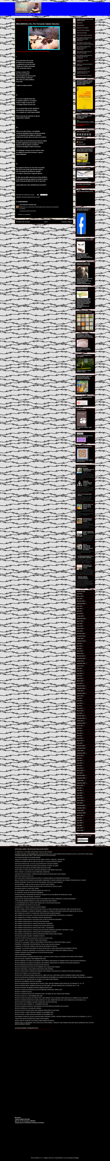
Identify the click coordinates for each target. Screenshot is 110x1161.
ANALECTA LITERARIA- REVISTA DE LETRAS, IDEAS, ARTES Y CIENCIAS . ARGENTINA (40, 859)
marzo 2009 (79, 798)
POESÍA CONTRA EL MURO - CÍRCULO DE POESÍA (88, 533)
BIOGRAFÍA (79, 22)
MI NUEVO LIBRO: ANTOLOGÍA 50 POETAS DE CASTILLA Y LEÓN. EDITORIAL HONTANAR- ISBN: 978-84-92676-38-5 (48, 909)
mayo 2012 (79, 703)
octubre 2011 (80, 720)
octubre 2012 (80, 690)
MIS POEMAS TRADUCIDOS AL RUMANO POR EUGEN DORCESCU (84, 39)
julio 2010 (79, 758)
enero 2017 (79, 598)
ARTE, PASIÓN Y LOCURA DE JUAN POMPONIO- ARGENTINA (32, 872)
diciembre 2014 (80, 633)
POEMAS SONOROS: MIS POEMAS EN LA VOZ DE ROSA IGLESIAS (34, 952)
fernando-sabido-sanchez (29, 197)
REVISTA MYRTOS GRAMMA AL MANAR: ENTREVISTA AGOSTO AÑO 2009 (36, 1002)
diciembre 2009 (80, 775)
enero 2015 (79, 631)
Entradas (80, 838)
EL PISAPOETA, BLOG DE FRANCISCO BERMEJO (29, 892)
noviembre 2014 (81, 636)
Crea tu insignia (79, 235)
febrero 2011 (80, 740)
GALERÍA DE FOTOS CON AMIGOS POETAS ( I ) (83, 68)
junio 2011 (79, 730)
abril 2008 (79, 825)
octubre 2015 (80, 616)
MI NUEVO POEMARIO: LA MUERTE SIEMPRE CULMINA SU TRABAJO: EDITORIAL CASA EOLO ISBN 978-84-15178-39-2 (49, 911)
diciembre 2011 (80, 715)
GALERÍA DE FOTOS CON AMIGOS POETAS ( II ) (83, 72)
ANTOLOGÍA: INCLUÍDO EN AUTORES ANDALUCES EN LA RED (33, 867)
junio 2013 (79, 671)
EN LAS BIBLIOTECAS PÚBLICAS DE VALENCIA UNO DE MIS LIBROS (88, 547)
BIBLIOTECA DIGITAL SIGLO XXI (24, 876)
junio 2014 (79, 646)
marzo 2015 (79, 626)
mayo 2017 (79, 593)
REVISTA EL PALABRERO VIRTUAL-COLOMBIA (28, 981)
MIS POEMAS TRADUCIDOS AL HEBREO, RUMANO (84, 52)
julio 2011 (79, 728)
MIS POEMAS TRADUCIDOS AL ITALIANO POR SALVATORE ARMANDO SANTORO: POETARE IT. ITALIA (44, 929)
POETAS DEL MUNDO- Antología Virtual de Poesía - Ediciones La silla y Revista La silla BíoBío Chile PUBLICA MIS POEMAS (49, 956)
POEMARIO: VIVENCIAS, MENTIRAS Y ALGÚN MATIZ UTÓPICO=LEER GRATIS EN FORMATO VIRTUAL (44, 950)
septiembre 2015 (81, 618)
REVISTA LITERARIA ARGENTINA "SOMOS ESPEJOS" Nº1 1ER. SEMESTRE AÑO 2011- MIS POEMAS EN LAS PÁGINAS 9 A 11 (50, 1000)
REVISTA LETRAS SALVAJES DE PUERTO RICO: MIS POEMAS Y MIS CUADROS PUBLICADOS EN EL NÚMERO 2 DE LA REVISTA (51, 998)
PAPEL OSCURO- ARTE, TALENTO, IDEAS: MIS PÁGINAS (31, 940)
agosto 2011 (80, 725)
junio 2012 (79, 700)
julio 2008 (79, 817)
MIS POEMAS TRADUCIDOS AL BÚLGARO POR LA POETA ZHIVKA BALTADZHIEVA (38, 919)
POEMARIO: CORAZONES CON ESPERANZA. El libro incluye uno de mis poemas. (37, 944)
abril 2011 (79, 735)
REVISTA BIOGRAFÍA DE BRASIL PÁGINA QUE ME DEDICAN (32, 965)
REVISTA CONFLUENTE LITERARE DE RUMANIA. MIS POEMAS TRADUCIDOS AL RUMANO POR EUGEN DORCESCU (48, 971)
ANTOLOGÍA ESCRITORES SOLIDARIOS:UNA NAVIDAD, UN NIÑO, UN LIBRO (36, 865)
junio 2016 (79, 606)
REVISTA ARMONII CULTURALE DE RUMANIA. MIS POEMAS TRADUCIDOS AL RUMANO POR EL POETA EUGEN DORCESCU (50, 960)
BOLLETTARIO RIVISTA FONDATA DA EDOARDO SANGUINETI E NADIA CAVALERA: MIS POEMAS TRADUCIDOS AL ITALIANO (50, 880)
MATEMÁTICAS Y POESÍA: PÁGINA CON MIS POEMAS (30, 907)
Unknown (80, 142)
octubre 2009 (80, 780)
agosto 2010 (80, 755)
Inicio (46, 222)
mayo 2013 (79, 673)
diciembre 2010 (80, 745)
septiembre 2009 (81, 783)
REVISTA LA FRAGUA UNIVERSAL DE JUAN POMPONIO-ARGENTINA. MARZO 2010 (38, 989)
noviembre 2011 (81, 718)
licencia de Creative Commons (85, 436)
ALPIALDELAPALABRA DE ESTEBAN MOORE (28, 857)
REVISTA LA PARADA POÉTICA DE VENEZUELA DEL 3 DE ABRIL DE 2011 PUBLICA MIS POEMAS (42, 993)
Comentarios (81, 841)
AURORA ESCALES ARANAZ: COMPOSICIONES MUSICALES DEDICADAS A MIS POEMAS (40, 874)
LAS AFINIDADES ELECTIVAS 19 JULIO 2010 (27, 905)
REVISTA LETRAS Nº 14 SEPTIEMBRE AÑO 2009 (28, 996)
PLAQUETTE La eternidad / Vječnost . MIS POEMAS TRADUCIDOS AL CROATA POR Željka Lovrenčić (43, 942)
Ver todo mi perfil (81, 144)
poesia (38, 197)
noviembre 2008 (81, 808)
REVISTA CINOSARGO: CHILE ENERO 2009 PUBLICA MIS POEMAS (34, 969)
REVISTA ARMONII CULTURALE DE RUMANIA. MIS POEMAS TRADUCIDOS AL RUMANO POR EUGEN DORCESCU (47, 962)
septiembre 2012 (81, 693)
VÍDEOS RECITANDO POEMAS (84, 35)
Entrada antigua (67, 222)
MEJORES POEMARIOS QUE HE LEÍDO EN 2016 (88, 470)
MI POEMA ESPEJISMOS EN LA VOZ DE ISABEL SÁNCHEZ (86, 557)
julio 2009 (79, 788)
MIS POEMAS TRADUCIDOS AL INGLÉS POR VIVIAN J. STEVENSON (34, 927)
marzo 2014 (79, 651)
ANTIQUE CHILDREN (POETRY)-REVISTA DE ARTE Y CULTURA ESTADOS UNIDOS (38, 861)
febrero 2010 (80, 770)
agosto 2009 (80, 785)
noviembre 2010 (81, 748)
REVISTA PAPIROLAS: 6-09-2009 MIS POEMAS (28, 1008)
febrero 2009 (80, 800)
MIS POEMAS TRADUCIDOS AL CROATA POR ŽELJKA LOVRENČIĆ (84, 57)
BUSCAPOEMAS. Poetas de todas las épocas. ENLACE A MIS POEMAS (34, 884)
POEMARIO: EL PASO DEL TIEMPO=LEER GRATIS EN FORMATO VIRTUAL (36, 946)
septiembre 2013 (81, 663)
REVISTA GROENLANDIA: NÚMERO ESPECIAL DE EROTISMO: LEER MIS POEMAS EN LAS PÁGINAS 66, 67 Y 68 (47, 985)
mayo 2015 (79, 623)
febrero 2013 (80, 680)
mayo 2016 (79, 608)
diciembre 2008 (80, 805)
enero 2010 (79, 773)
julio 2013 (79, 668)
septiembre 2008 (81, 812)
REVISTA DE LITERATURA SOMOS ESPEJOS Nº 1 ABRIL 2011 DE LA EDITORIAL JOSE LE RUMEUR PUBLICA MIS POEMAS (50, 975)
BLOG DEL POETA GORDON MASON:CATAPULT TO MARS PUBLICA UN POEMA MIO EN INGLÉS (42, 878)
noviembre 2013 (81, 658)
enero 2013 (79, 683)
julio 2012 (79, 698)
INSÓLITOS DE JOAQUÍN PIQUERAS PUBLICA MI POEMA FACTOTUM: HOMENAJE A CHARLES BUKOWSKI (45, 898)
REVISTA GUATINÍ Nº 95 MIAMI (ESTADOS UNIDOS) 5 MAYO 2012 (33, 987)
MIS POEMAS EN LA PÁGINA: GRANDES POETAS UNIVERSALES (33, 917)
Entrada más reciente (23, 222)
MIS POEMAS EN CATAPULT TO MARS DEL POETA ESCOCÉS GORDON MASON (38, 913)
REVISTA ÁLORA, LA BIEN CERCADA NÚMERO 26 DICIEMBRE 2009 (34, 1012)
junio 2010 (79, 760)
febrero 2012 (80, 710)
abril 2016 (79, 611)
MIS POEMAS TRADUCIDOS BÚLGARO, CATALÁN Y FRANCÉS (85, 43)
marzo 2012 (79, 708)
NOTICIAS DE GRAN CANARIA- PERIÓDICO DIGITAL (30, 936)
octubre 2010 (80, 750)
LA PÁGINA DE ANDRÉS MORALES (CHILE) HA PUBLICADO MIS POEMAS (36, 901)
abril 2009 (79, 795)
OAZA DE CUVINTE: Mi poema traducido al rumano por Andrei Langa (33, 938)
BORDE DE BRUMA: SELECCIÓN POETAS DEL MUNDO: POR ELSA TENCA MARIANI (39, 882)
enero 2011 (79, 743)
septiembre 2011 (81, 723)
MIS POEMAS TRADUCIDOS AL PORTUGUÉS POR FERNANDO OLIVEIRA (36, 932)
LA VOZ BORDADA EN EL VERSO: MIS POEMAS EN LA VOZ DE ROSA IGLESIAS (37, 903)
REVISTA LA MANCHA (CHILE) (23, 991)
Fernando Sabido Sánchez (82, 212)
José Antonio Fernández (27, 204)
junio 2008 (79, 820)
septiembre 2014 (81, 641)
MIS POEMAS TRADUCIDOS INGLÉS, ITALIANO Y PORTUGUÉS (84, 48)
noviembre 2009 (81, 778)
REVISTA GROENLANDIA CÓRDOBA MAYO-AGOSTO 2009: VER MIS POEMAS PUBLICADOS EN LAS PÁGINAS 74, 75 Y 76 (49, 983)
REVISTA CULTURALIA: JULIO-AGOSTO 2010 (27, 973)
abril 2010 (79, 765)
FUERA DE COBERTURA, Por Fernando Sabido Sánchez (87, 483)
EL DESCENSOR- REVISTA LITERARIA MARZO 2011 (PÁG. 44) (32, 890)
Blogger (77, 1157)
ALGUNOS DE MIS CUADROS (84, 75)
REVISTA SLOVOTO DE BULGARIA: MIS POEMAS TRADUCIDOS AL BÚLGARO (37, 1010)
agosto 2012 (80, 695)
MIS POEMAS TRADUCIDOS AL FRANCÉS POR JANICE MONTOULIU (34, 925)
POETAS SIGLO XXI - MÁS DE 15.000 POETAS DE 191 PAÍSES (88, 506)
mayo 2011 (79, 733)
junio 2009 (79, 790)
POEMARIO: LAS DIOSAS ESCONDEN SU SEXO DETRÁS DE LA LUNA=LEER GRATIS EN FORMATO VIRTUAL (46, 948)
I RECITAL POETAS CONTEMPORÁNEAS (83, 577)
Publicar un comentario (24, 214)
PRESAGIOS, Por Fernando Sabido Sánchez (87, 566)
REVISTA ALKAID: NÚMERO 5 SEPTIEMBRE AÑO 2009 (30, 958)
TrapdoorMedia (58, 1157)
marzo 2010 (79, 768)
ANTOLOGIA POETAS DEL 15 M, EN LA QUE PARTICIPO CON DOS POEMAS (36, 863)
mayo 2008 (79, 822)
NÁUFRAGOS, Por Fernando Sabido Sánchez (87, 520)
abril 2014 (79, 648)
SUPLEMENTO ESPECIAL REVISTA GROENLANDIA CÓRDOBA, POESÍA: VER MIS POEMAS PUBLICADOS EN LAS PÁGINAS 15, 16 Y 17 (53, 1016)
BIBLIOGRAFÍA (80, 25)
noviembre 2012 (81, 688)
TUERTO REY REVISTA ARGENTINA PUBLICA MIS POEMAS (32, 1018)
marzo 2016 (79, 613)
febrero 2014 (80, 653)
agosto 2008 (80, 815)
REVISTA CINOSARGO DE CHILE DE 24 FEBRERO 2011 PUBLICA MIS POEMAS (37, 967)
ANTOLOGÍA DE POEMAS (83, 30)
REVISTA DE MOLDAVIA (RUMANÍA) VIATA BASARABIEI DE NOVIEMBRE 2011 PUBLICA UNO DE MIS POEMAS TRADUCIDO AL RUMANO (53, 977)
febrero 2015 (80, 628)
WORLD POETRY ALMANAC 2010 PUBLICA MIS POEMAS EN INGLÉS (34, 1020)
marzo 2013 (79, 678)
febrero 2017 (80, 596)
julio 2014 (79, 643)
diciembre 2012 (80, 685)
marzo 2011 (79, 738)
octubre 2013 (80, 661)
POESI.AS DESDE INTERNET (23, 954)
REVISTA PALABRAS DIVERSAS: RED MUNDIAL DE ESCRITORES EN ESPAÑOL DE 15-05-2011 (42, 1006)
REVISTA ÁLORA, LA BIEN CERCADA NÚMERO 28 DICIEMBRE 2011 (34, 1014)
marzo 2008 (79, 827)
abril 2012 (79, 705)
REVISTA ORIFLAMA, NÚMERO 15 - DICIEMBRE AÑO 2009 (31, 1004)
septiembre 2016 (81, 603)
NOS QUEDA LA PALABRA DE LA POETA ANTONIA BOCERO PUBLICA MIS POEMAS (38, 934)
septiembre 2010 (81, 753)
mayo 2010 (79, 763)
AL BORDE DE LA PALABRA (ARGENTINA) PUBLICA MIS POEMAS (33, 852)
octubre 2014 (80, 638)
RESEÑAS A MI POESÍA (82, 27)
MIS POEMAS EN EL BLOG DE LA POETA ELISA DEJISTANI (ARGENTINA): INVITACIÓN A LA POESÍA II (43, 915)
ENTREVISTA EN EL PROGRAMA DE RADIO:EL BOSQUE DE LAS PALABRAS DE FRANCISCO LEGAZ (43, 894)
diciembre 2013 (80, 656)
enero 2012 (79, 713)
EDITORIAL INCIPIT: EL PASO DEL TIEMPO (27, 888)
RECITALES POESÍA (82, 32)
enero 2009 (79, 803)
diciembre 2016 (80, 601)
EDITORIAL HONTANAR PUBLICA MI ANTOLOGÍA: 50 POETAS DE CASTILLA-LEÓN (38, 886)
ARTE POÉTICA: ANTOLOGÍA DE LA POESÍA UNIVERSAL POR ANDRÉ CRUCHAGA (38, 870)
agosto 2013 (80, 665)
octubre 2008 (80, 810)
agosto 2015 (80, 621)
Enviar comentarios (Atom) (48, 226)
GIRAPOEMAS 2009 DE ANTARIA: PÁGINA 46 (27, 896)
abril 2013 (79, 675)
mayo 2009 (79, 793)
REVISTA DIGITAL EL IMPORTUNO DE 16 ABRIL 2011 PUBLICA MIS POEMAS (36, 979)
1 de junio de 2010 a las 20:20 (28, 211)
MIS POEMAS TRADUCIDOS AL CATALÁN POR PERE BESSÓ (32, 921)
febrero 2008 (80, 830)
